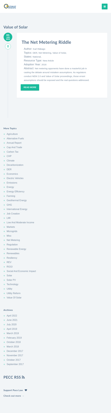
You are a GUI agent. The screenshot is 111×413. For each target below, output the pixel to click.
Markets (11, 213)
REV (9, 248)
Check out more (12, 382)
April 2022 (12, 301)
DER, (36, 53)
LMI (9, 204)
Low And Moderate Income (20, 208)
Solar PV (11, 266)
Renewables (13, 239)
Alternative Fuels (15, 124)
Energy (10, 173)
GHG (9, 191)
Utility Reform (14, 279)
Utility (9, 275)
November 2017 (15, 341)
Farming (11, 182)
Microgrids (12, 217)
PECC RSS (14, 363)
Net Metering (13, 226)
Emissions (12, 168)
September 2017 (15, 350)
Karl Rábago (39, 49)
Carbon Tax (12, 138)
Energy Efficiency (15, 177)
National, (37, 56)
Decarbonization (15, 151)
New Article (48, 60)
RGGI (10, 253)
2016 (43, 64)
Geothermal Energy (17, 186)
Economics (12, 160)
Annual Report (14, 129)
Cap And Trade (14, 133)
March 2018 (13, 332)
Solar (9, 261)
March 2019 (13, 319)
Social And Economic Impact (21, 257)
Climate (10, 146)
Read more (31, 87)
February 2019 (14, 324)
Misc (9, 222)
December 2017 (15, 337)
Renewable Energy (16, 235)
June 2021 (12, 306)
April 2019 (12, 315)
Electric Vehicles (15, 164)
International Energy (17, 195)
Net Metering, (45, 53)
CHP (9, 142)
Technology (12, 270)
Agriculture (12, 120)
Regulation (12, 230)
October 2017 (14, 346)
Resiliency (12, 244)
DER (9, 155)
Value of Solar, (59, 53)
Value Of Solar (14, 284)
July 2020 (12, 310)
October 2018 (14, 328)
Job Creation (13, 199)
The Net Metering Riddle (49, 42)
